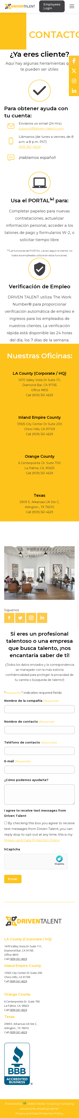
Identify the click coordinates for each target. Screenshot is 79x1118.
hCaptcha (12, 849)
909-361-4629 (30, 147)
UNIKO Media (34, 1103)
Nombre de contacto (29, 721)
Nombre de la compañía (31, 700)
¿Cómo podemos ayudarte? (26, 780)
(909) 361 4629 (18, 959)
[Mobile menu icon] (72, 6)
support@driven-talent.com (41, 128)
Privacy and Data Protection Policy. (32, 840)
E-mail (17, 761)
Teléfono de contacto (30, 742)
